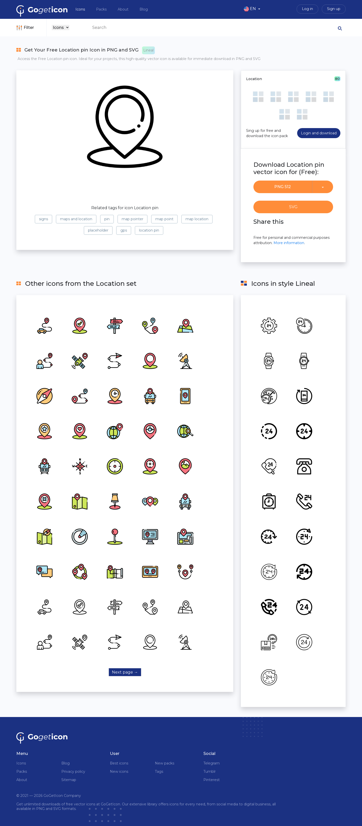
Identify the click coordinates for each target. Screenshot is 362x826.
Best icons (119, 763)
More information (289, 243)
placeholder (98, 230)
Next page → (125, 672)
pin (107, 219)
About (123, 9)
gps (123, 230)
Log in (307, 9)
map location (197, 219)
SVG (293, 206)
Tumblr (209, 771)
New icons (119, 771)
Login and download (319, 133)
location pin (149, 230)
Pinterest (211, 780)
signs (43, 219)
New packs (164, 763)
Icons (80, 9)
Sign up (333, 9)
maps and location (76, 219)
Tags (159, 771)
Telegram (211, 763)
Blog (144, 9)
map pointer (132, 219)
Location (254, 79)
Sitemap (68, 780)
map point (164, 219)
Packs (102, 9)
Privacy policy (73, 771)
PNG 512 (282, 186)
